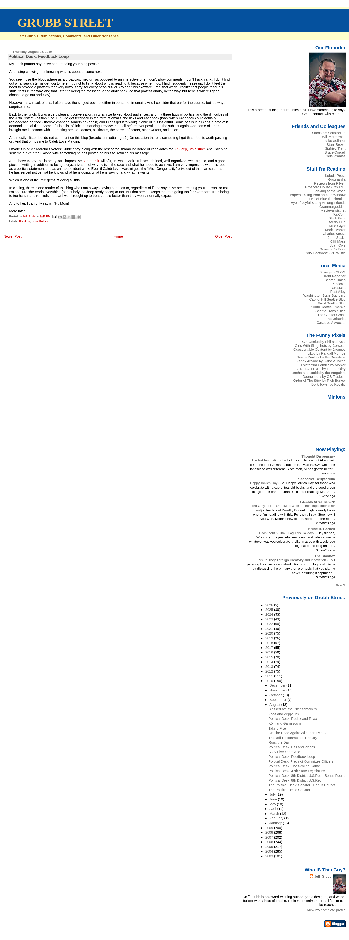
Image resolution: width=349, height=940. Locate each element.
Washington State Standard (324, 295)
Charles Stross (334, 234)
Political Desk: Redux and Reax (293, 719)
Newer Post (12, 236)
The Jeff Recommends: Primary (293, 738)
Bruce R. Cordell (321, 529)
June (273, 799)
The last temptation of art (270, 460)
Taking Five (277, 728)
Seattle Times (335, 280)
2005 (269, 847)
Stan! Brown (336, 145)
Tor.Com (339, 214)
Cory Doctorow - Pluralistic (325, 253)
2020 (269, 633)
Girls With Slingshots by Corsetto (320, 346)
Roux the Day (279, 742)
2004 (269, 851)
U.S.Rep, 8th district (189, 149)
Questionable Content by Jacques (319, 349)
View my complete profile (326, 910)
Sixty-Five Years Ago (284, 752)
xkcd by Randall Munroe (327, 353)
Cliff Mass (338, 241)
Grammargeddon (332, 207)
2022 (269, 624)
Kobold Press (335, 176)
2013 (269, 666)
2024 (269, 614)
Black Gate (336, 218)
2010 (269, 681)
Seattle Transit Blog (330, 311)
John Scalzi (336, 238)
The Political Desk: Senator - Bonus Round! (302, 785)
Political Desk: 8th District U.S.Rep (295, 780)
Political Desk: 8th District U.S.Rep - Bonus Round (307, 775)
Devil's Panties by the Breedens (321, 357)
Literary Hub (336, 222)
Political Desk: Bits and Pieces (292, 747)
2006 (269, 842)
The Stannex (324, 556)
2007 (269, 837)
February (276, 818)
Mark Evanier (335, 230)
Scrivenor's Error (332, 249)
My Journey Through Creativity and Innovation (293, 560)
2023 (269, 619)
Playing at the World (329, 191)
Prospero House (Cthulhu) (325, 187)
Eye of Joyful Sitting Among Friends (318, 203)
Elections (24, 221)
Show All (340, 585)
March (274, 814)
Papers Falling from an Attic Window (318, 195)
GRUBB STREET (65, 22)
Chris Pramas (335, 156)
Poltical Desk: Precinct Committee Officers (301, 761)
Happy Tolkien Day (264, 483)
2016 (269, 652)
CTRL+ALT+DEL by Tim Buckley (320, 369)
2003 (269, 856)
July (272, 794)
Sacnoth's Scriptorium (328, 133)
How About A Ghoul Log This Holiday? (287, 533)
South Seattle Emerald (328, 307)
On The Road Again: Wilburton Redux (297, 733)
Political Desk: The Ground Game (294, 766)
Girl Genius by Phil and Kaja (324, 342)
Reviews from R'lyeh (329, 183)
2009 (269, 828)
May (273, 804)
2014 (269, 662)
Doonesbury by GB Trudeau (324, 377)
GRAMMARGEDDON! (317, 502)
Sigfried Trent (335, 148)
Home (118, 236)
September (278, 700)
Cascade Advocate (331, 323)
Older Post (223, 236)
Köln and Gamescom (285, 723)
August (275, 705)
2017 (269, 648)
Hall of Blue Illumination (327, 199)
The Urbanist (335, 319)
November (277, 690)
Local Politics (40, 221)
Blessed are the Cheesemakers (293, 709)
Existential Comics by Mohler (323, 365)
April (273, 809)
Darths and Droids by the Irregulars (318, 373)
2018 (269, 643)
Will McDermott (333, 137)
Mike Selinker (335, 141)
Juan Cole (338, 245)
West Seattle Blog (332, 303)
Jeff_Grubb (323, 876)
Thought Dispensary (318, 456)
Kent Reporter (334, 276)
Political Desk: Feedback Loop (292, 757)
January (276, 823)
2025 (269, 610)
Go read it (91, 161)
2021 (269, 629)
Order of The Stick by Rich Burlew (319, 380)
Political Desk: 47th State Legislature (297, 771)
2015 (269, 657)
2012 (269, 671)
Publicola (338, 284)
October (276, 695)
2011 (269, 676)
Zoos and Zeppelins (284, 714)
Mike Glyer (337, 226)
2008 (269, 832)
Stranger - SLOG (333, 272)
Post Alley (338, 292)
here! (342, 114)
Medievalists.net (333, 210)
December (277, 685)
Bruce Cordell (335, 152)
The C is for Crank (331, 315)
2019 (269, 638)
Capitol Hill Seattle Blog (327, 299)
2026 (269, 605)
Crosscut (339, 288)
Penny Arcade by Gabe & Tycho (320, 361)
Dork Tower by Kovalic (328, 384)
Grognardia (337, 179)
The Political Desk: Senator (289, 790)
